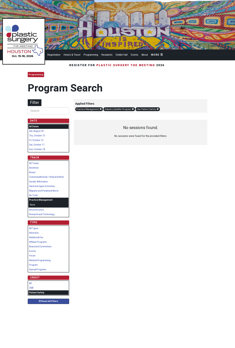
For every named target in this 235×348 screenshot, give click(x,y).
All (30, 283)
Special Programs (37, 269)
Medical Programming (40, 260)
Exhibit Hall (122, 55)
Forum (32, 255)
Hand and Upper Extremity (42, 186)
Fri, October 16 (36, 140)
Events (134, 55)
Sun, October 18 (37, 149)
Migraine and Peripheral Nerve (44, 190)
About (144, 55)
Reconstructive (36, 209)
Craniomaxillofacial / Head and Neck (46, 177)
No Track (33, 195)
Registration (53, 55)
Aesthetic (34, 168)
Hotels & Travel (71, 55)
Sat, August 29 (36, 131)
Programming (90, 55)
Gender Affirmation (38, 181)
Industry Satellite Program (119, 109)
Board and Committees (40, 246)
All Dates (34, 126)
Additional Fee (36, 237)
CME (31, 288)
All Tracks (34, 163)
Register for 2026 (117, 65)
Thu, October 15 (37, 135)
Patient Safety (36, 292)
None (32, 204)
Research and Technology (41, 214)
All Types (33, 228)
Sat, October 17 (36, 144)
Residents (106, 55)
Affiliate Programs (38, 242)
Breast (32, 172)
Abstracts (34, 233)
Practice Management (89, 109)
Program (33, 265)
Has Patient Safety (148, 109)
